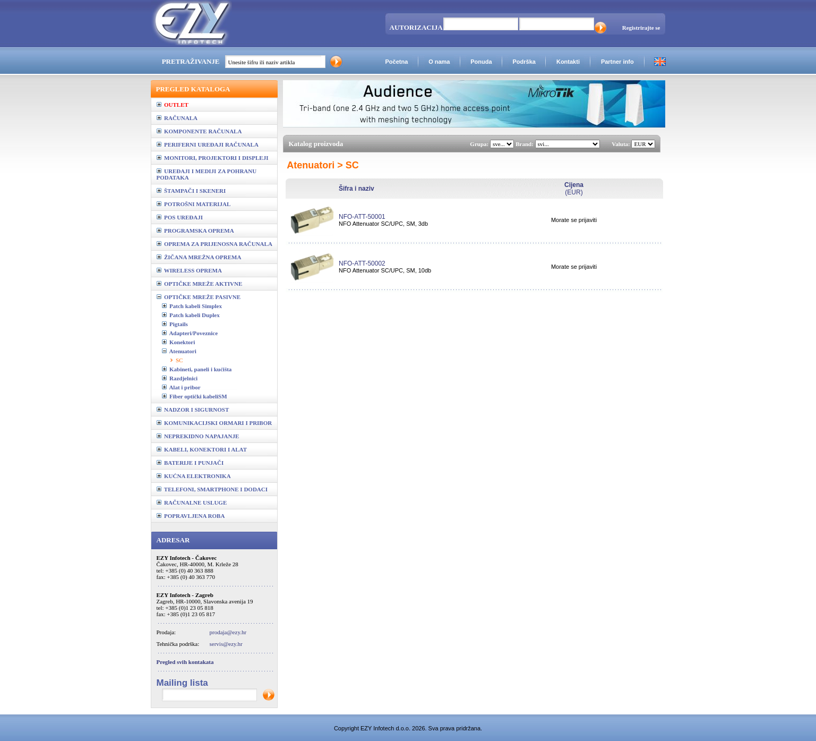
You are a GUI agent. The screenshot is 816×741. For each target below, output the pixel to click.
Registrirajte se (641, 27)
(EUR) (573, 188)
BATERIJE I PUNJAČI (190, 462)
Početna (396, 61)
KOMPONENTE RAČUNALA (199, 131)
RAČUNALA (177, 118)
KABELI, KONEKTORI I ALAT (202, 449)
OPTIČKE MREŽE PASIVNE (199, 297)
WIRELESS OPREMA (189, 270)
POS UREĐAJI (180, 217)
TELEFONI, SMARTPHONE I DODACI (212, 489)
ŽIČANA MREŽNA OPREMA (199, 257)
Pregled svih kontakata (185, 662)
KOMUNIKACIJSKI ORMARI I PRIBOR (214, 423)
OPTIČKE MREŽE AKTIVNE (200, 283)
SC (179, 360)
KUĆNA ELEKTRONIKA (194, 476)
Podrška (523, 61)
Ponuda (481, 61)
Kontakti (568, 61)
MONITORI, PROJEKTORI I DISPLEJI (213, 158)
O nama (439, 61)
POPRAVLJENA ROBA (191, 516)
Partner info (617, 61)
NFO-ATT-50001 (362, 216)
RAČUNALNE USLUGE (192, 502)
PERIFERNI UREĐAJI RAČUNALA (208, 144)
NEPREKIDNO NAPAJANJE (198, 436)
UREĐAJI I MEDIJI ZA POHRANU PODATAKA (207, 174)
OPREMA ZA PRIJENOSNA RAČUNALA (214, 244)
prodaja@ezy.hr (228, 632)
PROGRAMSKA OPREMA (195, 230)
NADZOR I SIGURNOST (193, 409)
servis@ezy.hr (226, 644)
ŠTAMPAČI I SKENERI (191, 191)
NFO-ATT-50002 (362, 263)
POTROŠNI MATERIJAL (194, 204)
